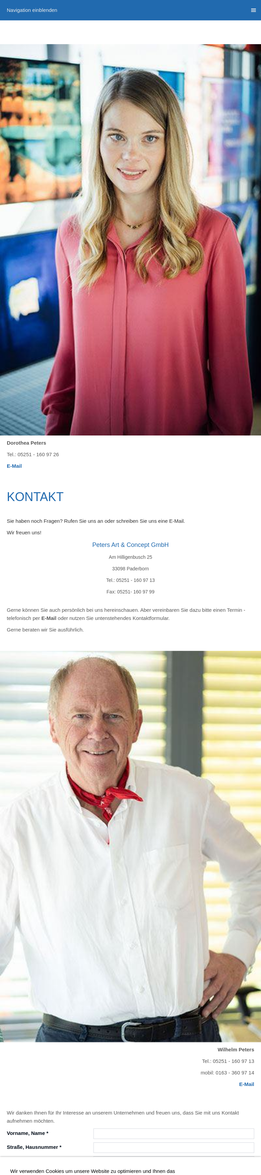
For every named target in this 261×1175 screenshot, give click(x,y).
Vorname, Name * (27, 1133)
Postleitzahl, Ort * (28, 1161)
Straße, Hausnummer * (34, 1147)
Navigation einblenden (32, 10)
